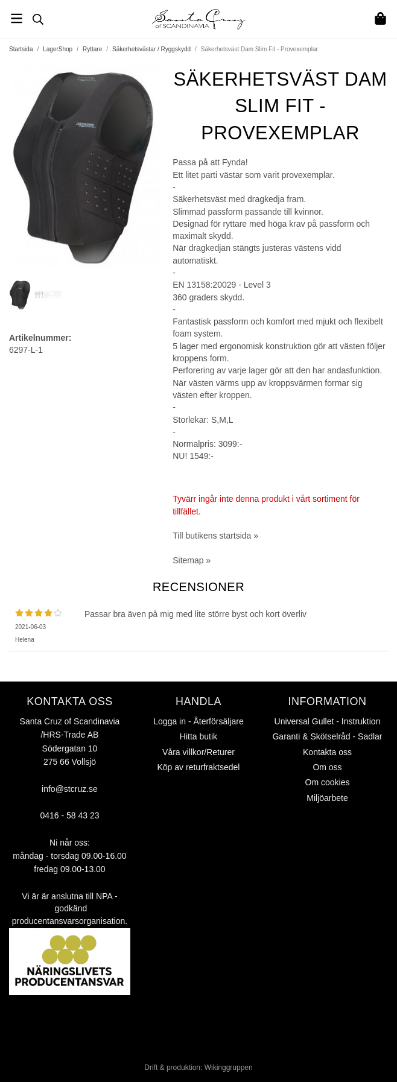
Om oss (327, 767)
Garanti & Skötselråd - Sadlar (327, 736)
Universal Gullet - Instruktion (328, 721)
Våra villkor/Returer (198, 752)
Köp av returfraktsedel (198, 767)
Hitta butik (198, 736)
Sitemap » (192, 560)
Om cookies (327, 782)
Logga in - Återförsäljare (198, 721)
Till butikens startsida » (215, 535)
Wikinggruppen (229, 1067)
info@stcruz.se (70, 789)
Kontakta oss (327, 752)
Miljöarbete (327, 798)
